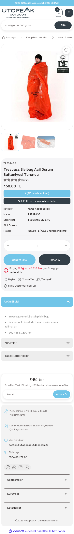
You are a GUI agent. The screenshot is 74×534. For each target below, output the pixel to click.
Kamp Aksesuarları (39, 208)
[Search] (37, 25)
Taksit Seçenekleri (16, 356)
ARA (63, 25)
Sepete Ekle (19, 260)
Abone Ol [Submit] (61, 394)
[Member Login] (69, 13)
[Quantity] (37, 245)
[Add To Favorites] (66, 50)
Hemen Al (54, 260)
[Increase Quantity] (66, 245)
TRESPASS (34, 214)
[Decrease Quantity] (8, 245)
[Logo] (26, 12)
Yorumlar (10, 343)
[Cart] (59, 13)
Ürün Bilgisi (11, 301)
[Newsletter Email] (37, 394)
